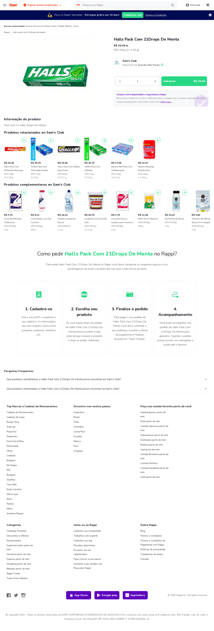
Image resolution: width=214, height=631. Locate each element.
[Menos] (120, 81)
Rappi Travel (13, 573)
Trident (61, 26)
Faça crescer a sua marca (87, 559)
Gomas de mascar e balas (38, 26)
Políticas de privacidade (152, 549)
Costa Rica (79, 431)
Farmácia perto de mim (19, 554)
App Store (78, 595)
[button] (42, 5)
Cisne (75, 26)
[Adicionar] (24, 140)
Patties (10, 503)
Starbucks (12, 436)
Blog (142, 531)
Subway (11, 426)
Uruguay (78, 450)
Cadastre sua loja (83, 540)
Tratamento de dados (151, 554)
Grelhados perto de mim (153, 440)
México (77, 441)
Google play (107, 595)
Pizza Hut (11, 431)
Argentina (79, 412)
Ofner (10, 450)
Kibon (9, 508)
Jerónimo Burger (15, 513)
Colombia (78, 426)
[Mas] (155, 81)
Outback (11, 455)
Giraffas (11, 479)
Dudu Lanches (14, 489)
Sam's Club (129, 61)
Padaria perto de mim (151, 444)
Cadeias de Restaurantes (20, 412)
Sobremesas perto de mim (154, 435)
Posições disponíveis (84, 545)
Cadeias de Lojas (16, 417)
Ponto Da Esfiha (15, 441)
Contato (144, 559)
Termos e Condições (156, 15)
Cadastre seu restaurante (87, 531)
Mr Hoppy (12, 465)
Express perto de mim (18, 559)
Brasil (77, 417)
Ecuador (78, 436)
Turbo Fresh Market (17, 578)
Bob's (9, 499)
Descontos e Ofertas (18, 535)
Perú (76, 446)
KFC (9, 470)
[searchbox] (125, 5)
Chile (76, 422)
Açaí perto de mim (150, 449)
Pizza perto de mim (150, 421)
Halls (54, 26)
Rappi (7, 32)
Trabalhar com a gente (86, 535)
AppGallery (135, 595)
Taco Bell (12, 484)
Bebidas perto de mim (18, 568)
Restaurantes (14, 540)
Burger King (13, 422)
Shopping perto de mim (19, 563)
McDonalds (12, 446)
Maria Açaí (12, 494)
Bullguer (11, 460)
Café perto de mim (150, 477)
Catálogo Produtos (16, 531)
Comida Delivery (149, 463)
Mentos (68, 26)
